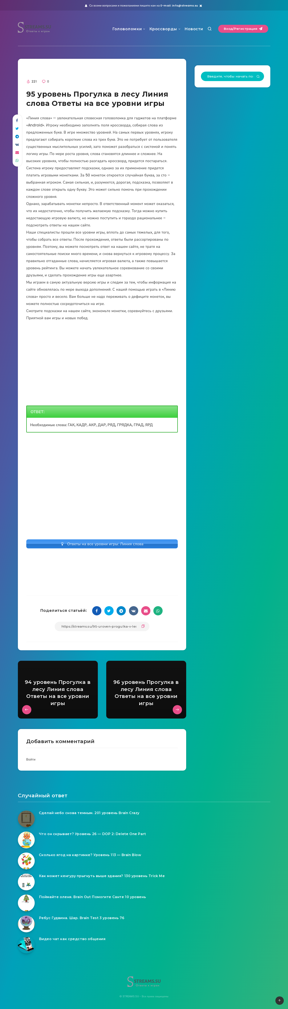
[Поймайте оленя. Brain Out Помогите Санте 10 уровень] (26, 903)
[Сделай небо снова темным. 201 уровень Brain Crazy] (26, 819)
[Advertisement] (102, 468)
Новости (193, 29)
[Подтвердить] (258, 77)
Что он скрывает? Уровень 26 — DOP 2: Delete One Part (92, 834)
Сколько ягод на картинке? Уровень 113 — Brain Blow (90, 855)
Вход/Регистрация (243, 29)
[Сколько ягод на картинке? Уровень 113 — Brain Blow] (26, 861)
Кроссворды (163, 29)
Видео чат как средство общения (72, 939)
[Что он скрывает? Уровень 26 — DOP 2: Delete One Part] (26, 840)
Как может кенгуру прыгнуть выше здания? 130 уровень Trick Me (102, 876)
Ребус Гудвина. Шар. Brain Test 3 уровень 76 (82, 918)
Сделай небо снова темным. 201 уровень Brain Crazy (89, 813)
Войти (31, 759)
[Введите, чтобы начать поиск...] (232, 76)
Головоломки (127, 29)
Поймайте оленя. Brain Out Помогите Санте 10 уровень (92, 897)
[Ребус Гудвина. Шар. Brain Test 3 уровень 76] (26, 924)
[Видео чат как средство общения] (26, 945)
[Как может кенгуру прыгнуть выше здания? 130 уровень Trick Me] (26, 882)
